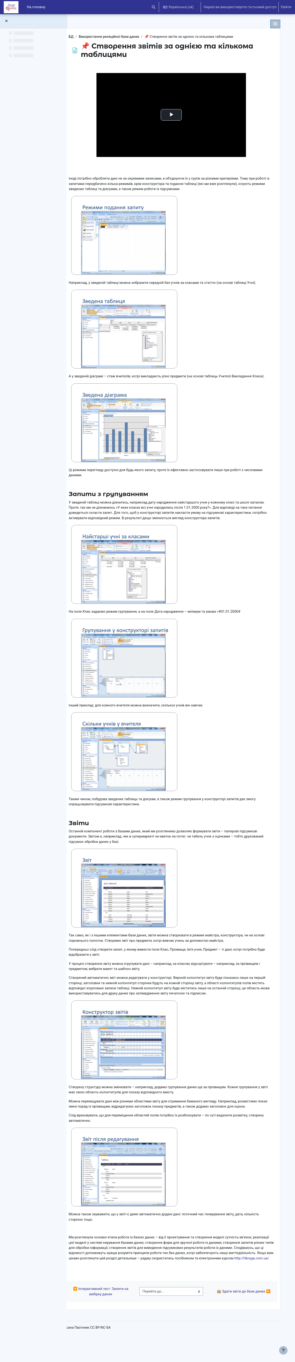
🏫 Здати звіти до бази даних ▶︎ (242, 1315)
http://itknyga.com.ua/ (159, 1281)
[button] (153, 7)
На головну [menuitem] (36, 7)
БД (84, 37)
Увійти (286, 7)
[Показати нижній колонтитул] (283, 1350)
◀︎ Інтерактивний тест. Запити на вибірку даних (112, 1315)
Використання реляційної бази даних (122, 37)
